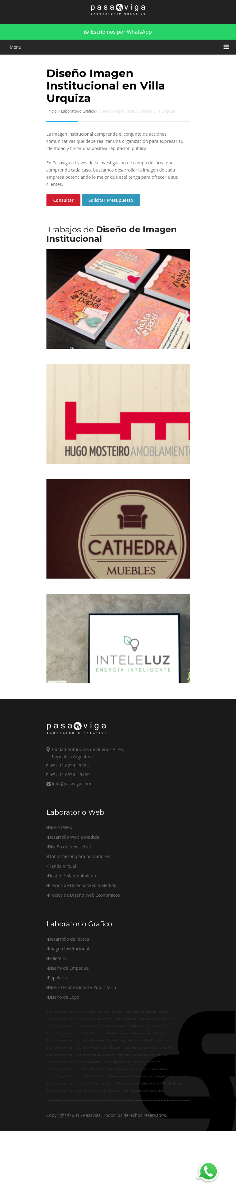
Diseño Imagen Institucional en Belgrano (75, 1072)
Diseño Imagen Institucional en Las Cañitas (136, 1058)
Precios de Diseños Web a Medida (82, 918)
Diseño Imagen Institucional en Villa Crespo (77, 1079)
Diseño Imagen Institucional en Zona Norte (140, 1079)
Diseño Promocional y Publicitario (82, 1020)
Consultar (63, 200)
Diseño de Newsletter (70, 879)
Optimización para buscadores (79, 889)
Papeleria (57, 1010)
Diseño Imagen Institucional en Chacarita (75, 1065)
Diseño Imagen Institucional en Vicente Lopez (135, 1086)
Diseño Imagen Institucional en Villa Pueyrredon (80, 1115)
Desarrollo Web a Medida (73, 870)
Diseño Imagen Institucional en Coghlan (137, 1122)
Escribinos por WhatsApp (118, 31)
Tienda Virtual (62, 899)
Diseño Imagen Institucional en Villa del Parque (150, 1115)
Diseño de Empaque (68, 1001)
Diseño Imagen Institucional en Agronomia (76, 1122)
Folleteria (57, 991)
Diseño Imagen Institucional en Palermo (140, 1043)
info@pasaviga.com (68, 816)
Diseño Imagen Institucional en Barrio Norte (137, 1072)
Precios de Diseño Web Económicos (84, 928)
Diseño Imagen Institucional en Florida (73, 1086)
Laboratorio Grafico (78, 111)
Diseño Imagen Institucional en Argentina (144, 1051)
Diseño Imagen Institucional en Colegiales (136, 1065)
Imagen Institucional (68, 981)
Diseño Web (60, 860)
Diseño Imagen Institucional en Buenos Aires (78, 1043)
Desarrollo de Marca (68, 972)
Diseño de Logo (63, 1030)
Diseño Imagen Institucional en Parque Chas (141, 1108)
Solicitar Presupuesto (111, 200)
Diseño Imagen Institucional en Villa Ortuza (77, 1108)
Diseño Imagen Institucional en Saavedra (131, 1094)
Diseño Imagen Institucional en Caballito (75, 1058)
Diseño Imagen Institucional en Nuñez (73, 1094)
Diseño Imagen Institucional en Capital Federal (79, 1051)
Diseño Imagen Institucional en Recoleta (74, 1101)
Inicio (52, 111)
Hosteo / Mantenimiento (73, 908)
